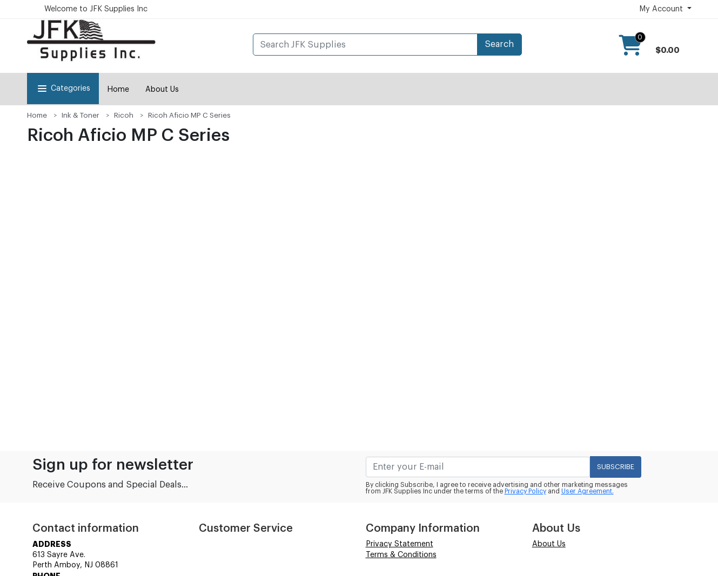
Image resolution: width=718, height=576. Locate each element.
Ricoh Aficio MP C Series (189, 115)
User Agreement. (587, 491)
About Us (162, 89)
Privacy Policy (525, 491)
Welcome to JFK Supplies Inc (95, 9)
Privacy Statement (399, 544)
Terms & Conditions (401, 555)
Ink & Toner (80, 115)
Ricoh (123, 115)
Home (118, 89)
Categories (63, 88)
